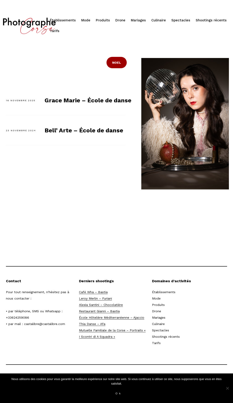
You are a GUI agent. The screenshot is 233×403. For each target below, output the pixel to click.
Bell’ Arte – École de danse (84, 130)
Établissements (63, 20)
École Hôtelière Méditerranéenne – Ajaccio (111, 317)
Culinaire (158, 20)
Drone (120, 20)
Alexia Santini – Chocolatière (101, 305)
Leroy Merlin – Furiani (95, 298)
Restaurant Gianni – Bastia (99, 311)
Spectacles (180, 20)
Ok (118, 393)
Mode (85, 20)
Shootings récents (211, 20)
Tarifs (54, 31)
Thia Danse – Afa (92, 324)
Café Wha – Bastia (93, 292)
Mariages (138, 20)
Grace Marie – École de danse (88, 100)
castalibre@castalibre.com (44, 324)
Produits (103, 20)
